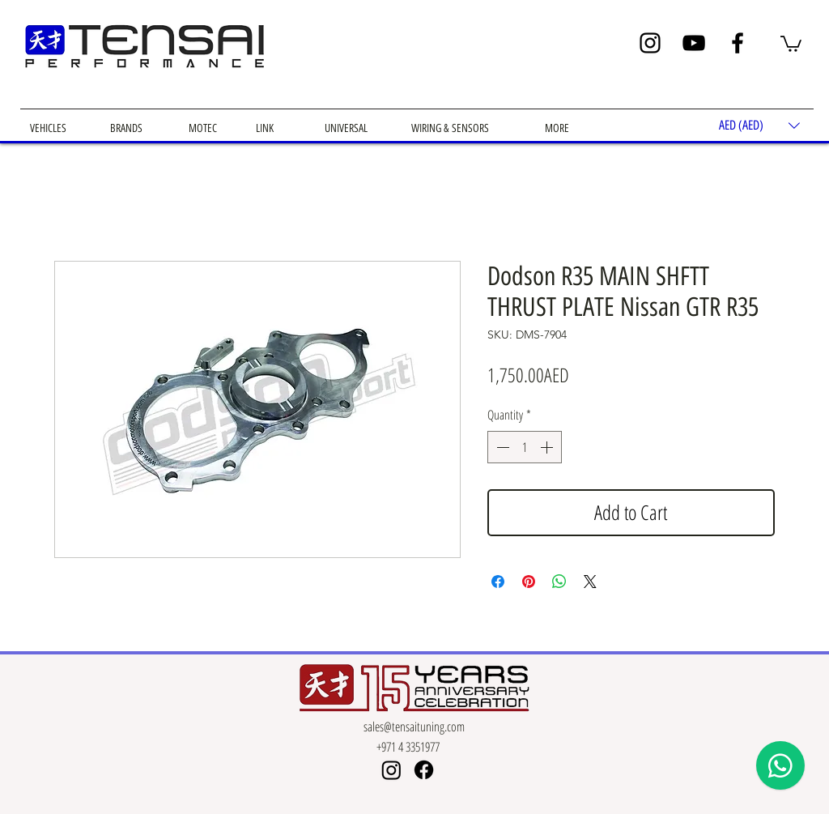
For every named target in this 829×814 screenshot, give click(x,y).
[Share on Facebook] (498, 581)
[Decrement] (501, 447)
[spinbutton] (524, 447)
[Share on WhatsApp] (559, 581)
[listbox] (759, 125)
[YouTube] (694, 43)
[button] (790, 43)
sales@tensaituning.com (414, 726)
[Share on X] (590, 581)
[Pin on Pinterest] (528, 581)
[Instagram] (650, 43)
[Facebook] (737, 43)
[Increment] (548, 447)
